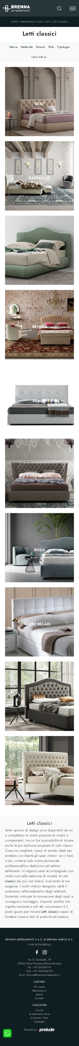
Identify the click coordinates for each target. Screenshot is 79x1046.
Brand (39, 994)
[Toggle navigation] (73, 9)
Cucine (39, 1010)
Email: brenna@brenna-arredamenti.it (39, 975)
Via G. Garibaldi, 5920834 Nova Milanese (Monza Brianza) (39, 961)
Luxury (39, 252)
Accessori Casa (39, 1018)
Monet (39, 772)
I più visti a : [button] (40, 57)
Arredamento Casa (31, 21)
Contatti (39, 998)
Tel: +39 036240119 (39, 967)
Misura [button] (40, 47)
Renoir (39, 326)
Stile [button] (51, 47)
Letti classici (60, 21)
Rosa (39, 550)
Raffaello (39, 178)
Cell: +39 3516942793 (39, 971)
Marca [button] (13, 47)
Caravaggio (39, 475)
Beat (39, 103)
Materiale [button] (27, 47)
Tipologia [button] (63, 47)
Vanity (39, 401)
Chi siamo (39, 987)
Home (14, 21)
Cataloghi (39, 1022)
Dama (39, 698)
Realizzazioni (39, 991)
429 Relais (39, 624)
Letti (47, 21)
